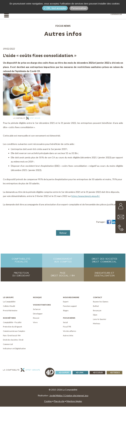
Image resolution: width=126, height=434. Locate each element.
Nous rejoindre (71, 297)
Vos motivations (42, 305)
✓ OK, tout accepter (55, 8)
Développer (38, 314)
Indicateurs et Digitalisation (14, 348)
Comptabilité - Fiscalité (12, 322)
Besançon (97, 310)
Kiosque (37, 297)
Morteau (96, 323)
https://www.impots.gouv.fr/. (85, 196)
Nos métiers (9, 318)
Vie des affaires (69, 331)
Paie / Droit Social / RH (12, 335)
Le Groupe (8, 297)
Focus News (69, 318)
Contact (97, 297)
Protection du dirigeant (12, 327)
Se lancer (37, 309)
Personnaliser (79, 8)
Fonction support (70, 306)
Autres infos (68, 335)
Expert (65, 302)
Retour (63, 232)
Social (65, 322)
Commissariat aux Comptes (14, 331)
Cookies (48, 401)
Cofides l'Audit (9, 306)
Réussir (36, 318)
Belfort (96, 306)
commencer (116, 14)
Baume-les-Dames (100, 302)
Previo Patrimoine (10, 310)
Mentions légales (74, 401)
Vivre (35, 322)
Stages (66, 310)
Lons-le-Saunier (99, 319)
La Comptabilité (9, 302)
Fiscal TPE (67, 327)
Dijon (95, 315)
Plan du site (59, 401)
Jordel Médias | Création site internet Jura (68, 395)
